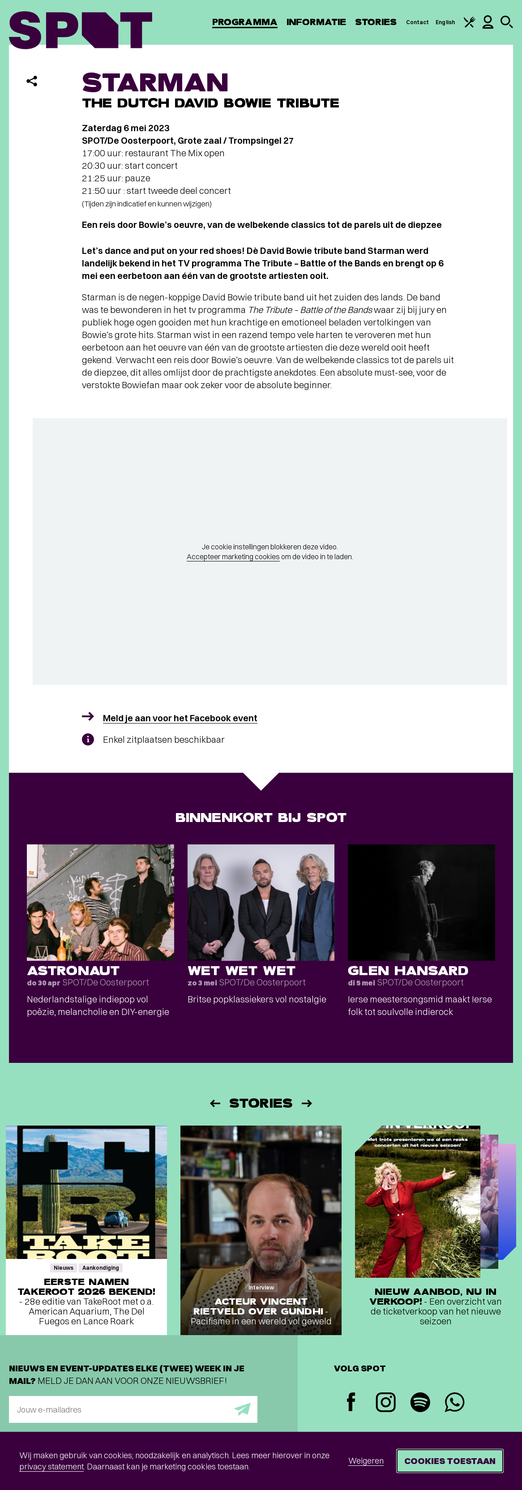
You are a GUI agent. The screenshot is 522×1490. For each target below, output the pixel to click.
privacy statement (51, 1466)
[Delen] (31, 81)
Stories (376, 22)
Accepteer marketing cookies (233, 556)
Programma (245, 22)
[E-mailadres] (133, 1409)
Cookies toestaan (450, 1460)
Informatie (316, 22)
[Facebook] (351, 1402)
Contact (417, 22)
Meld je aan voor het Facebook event (180, 718)
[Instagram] (385, 1403)
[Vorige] (214, 1103)
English (445, 22)
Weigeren (366, 1461)
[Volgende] (307, 1103)
